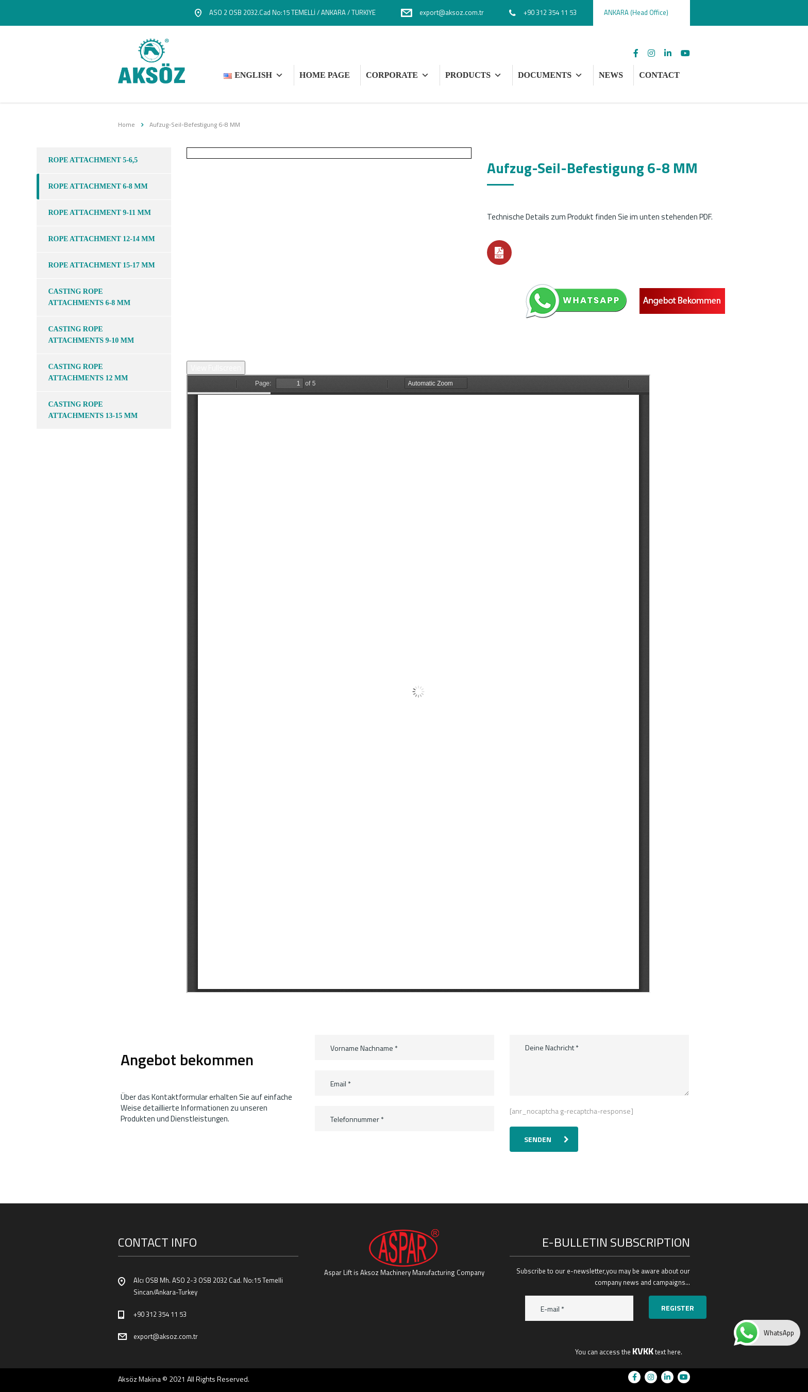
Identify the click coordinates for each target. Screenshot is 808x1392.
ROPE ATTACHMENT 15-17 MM (101, 265)
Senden (546, 1139)
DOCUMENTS (550, 75)
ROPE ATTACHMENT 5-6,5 (93, 160)
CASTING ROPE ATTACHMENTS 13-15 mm (93, 410)
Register (677, 1307)
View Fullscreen (216, 368)
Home (126, 124)
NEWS (611, 75)
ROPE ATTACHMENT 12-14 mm (101, 239)
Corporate (397, 75)
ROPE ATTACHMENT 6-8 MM (98, 186)
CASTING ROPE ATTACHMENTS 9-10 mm (91, 334)
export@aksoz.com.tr (165, 1336)
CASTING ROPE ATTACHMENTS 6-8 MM (89, 297)
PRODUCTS (473, 75)
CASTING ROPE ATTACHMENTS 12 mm (88, 372)
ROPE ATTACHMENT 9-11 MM (100, 212)
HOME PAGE (324, 75)
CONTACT (659, 75)
